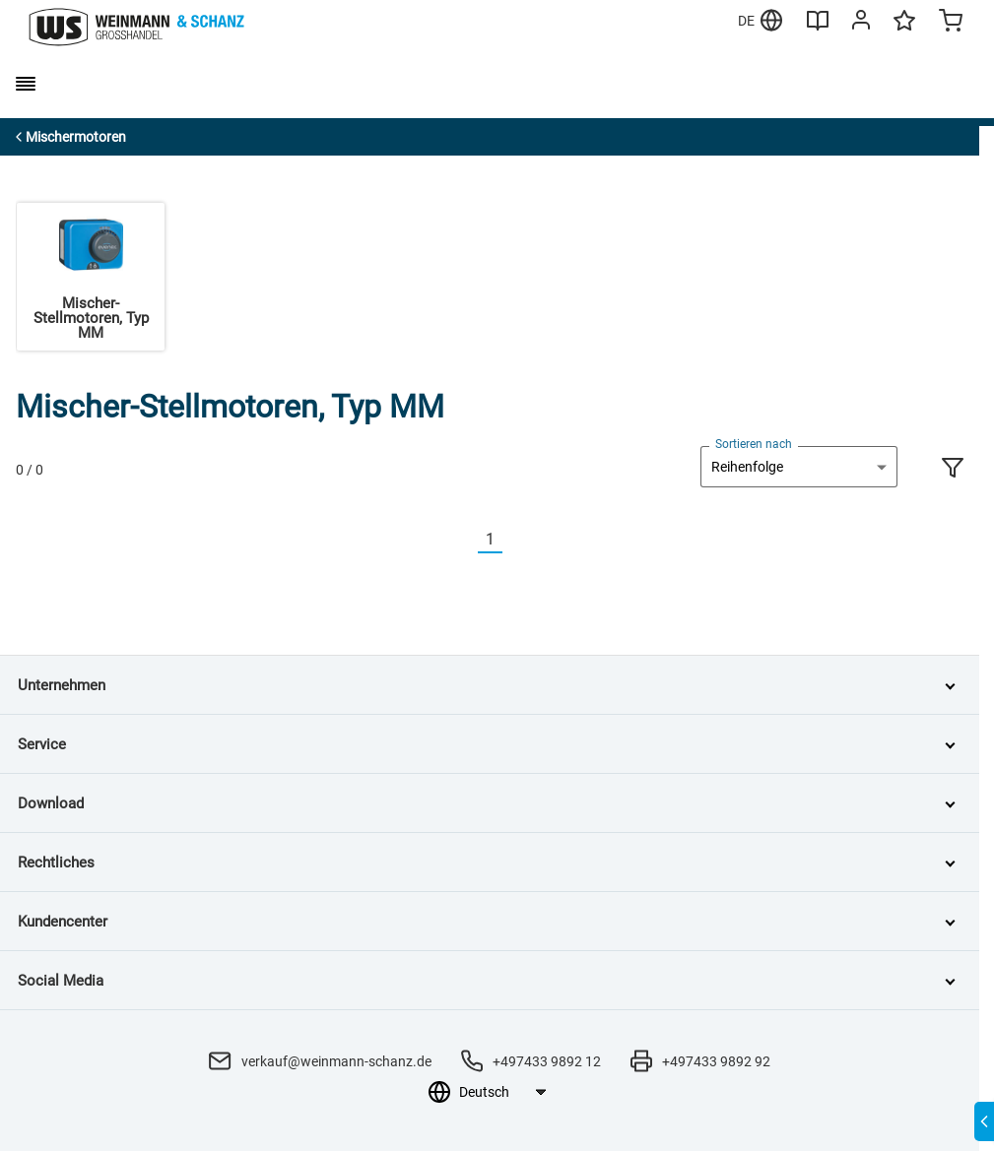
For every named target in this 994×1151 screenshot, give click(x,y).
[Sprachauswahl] (502, 1092)
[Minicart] (950, 22)
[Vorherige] (466, 540)
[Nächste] (514, 540)
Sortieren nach (753, 444)
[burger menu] (25, 84)
